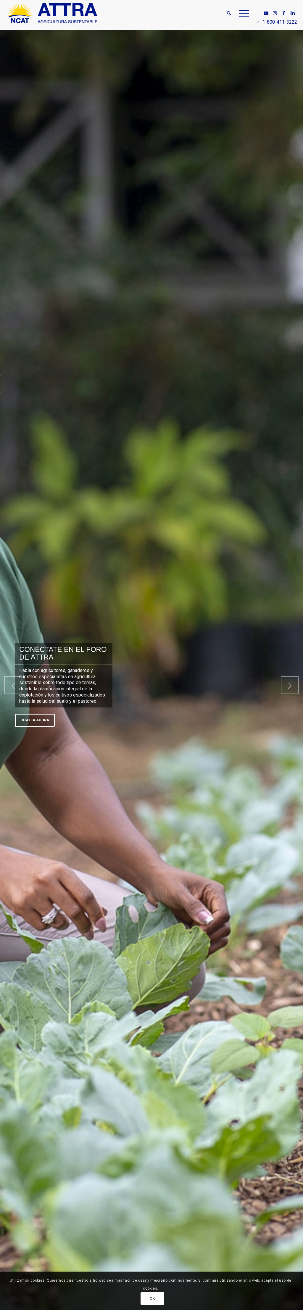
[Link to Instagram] (274, 13)
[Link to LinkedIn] (292, 13)
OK (152, 1298)
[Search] (229, 13)
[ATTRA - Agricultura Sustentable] (52, 13)
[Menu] (242, 13)
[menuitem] (229, 13)
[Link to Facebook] (283, 13)
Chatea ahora (34, 720)
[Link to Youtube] (266, 13)
